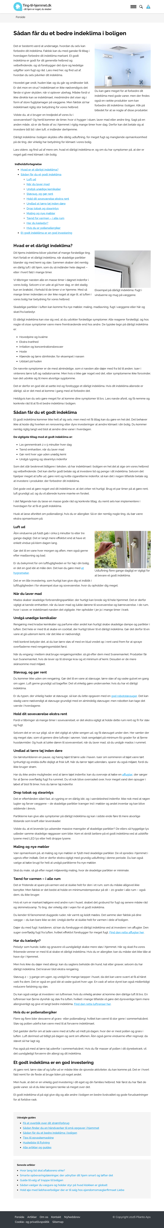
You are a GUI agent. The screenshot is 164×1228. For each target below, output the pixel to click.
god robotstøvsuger (124, 696)
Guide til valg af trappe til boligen (41, 1180)
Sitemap (57, 1222)
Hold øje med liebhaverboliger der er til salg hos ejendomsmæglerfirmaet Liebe (72, 1190)
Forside (19, 1217)
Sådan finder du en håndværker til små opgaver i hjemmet (61, 1128)
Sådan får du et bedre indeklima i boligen (50, 1133)
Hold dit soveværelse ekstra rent (48, 198)
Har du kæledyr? (37, 223)
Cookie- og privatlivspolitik (32, 1222)
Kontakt (56, 1217)
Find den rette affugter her (126, 932)
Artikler (32, 1217)
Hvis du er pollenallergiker (44, 228)
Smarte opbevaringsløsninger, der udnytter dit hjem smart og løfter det (66, 1175)
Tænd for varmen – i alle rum (45, 218)
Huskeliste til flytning (36, 1142)
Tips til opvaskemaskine (38, 1137)
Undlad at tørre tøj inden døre (46, 203)
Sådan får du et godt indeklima (41, 174)
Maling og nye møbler (41, 213)
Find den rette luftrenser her (92, 1004)
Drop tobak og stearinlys (43, 208)
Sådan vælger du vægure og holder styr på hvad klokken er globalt (63, 1185)
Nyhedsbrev (72, 1217)
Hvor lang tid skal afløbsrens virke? (42, 1170)
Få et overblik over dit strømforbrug (46, 1123)
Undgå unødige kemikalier (44, 189)
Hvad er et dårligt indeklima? (39, 169)
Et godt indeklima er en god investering (46, 233)
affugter (127, 774)
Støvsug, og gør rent (40, 194)
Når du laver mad (38, 184)
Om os (44, 1217)
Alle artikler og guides (37, 1147)
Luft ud (31, 179)
